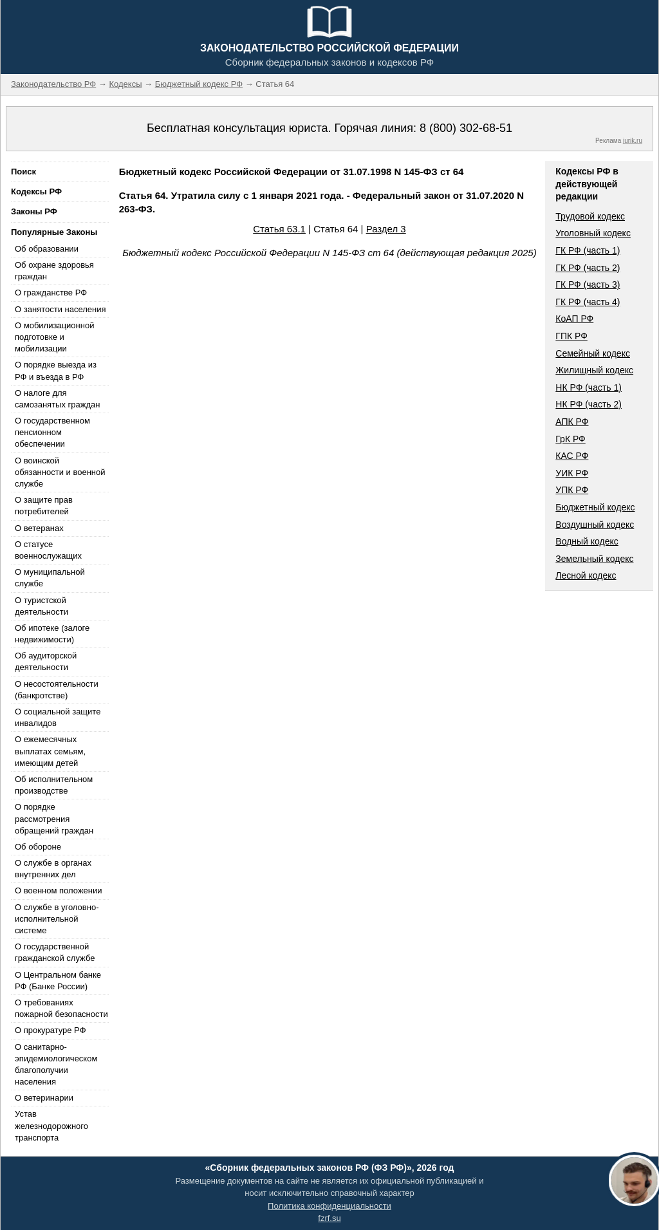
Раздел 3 (386, 228)
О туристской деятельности (41, 606)
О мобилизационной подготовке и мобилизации (54, 337)
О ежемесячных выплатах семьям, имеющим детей (50, 750)
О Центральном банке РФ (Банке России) (58, 980)
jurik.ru (632, 140)
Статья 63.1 (279, 228)
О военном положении (58, 890)
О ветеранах (39, 528)
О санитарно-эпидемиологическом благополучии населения (56, 1064)
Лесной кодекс (585, 575)
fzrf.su (329, 1218)
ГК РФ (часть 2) (587, 268)
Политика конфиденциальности (329, 1206)
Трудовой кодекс (590, 216)
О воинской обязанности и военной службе (60, 472)
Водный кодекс (586, 541)
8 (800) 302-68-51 (466, 128)
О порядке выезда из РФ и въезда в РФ (56, 370)
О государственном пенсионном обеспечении (52, 432)
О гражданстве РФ (51, 292)
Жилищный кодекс (594, 370)
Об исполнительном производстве (54, 785)
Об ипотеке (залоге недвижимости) (52, 633)
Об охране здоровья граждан (54, 270)
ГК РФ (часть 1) (587, 250)
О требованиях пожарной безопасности (61, 1008)
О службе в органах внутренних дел (53, 868)
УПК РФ (571, 490)
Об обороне (38, 847)
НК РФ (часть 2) (588, 404)
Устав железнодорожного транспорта (51, 1125)
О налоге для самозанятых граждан (57, 398)
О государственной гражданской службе (55, 952)
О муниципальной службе (50, 577)
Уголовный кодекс (593, 233)
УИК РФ (571, 473)
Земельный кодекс (594, 559)
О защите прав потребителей (44, 505)
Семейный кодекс (592, 353)
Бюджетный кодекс (595, 507)
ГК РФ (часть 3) (587, 284)
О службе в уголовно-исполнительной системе (56, 918)
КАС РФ (571, 456)
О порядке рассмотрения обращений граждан (54, 818)
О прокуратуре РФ (50, 1030)
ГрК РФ (570, 439)
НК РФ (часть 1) (588, 387)
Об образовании (47, 249)
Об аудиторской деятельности (46, 661)
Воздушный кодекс (594, 524)
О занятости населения (60, 309)
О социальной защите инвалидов (57, 717)
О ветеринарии (44, 1098)
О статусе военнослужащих (48, 550)
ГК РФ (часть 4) (587, 302)
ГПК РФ (571, 336)
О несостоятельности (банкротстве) (56, 689)
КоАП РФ (574, 318)
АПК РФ (571, 421)
